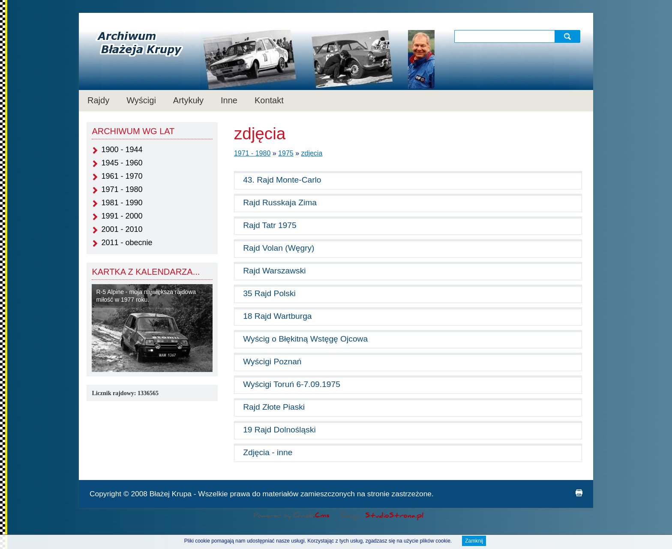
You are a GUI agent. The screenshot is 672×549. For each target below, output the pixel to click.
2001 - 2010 (121, 229)
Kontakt (269, 100)
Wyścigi (141, 100)
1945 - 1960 (121, 163)
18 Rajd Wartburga (277, 316)
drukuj (579, 492)
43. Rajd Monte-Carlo (282, 179)
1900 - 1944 (121, 149)
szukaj (568, 36)
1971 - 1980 (121, 189)
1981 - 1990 (121, 202)
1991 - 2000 (121, 216)
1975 (286, 153)
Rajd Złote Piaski (274, 406)
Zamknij (474, 542)
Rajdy (98, 100)
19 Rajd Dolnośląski (279, 429)
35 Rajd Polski (269, 293)
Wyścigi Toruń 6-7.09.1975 (291, 384)
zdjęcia (312, 153)
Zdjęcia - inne (267, 452)
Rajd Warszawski (274, 270)
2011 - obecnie (126, 242)
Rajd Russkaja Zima (280, 202)
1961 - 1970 (121, 176)
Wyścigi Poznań (272, 361)
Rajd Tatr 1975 (269, 225)
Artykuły (188, 100)
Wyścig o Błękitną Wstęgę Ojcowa (305, 338)
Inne (229, 100)
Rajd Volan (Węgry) (278, 247)
